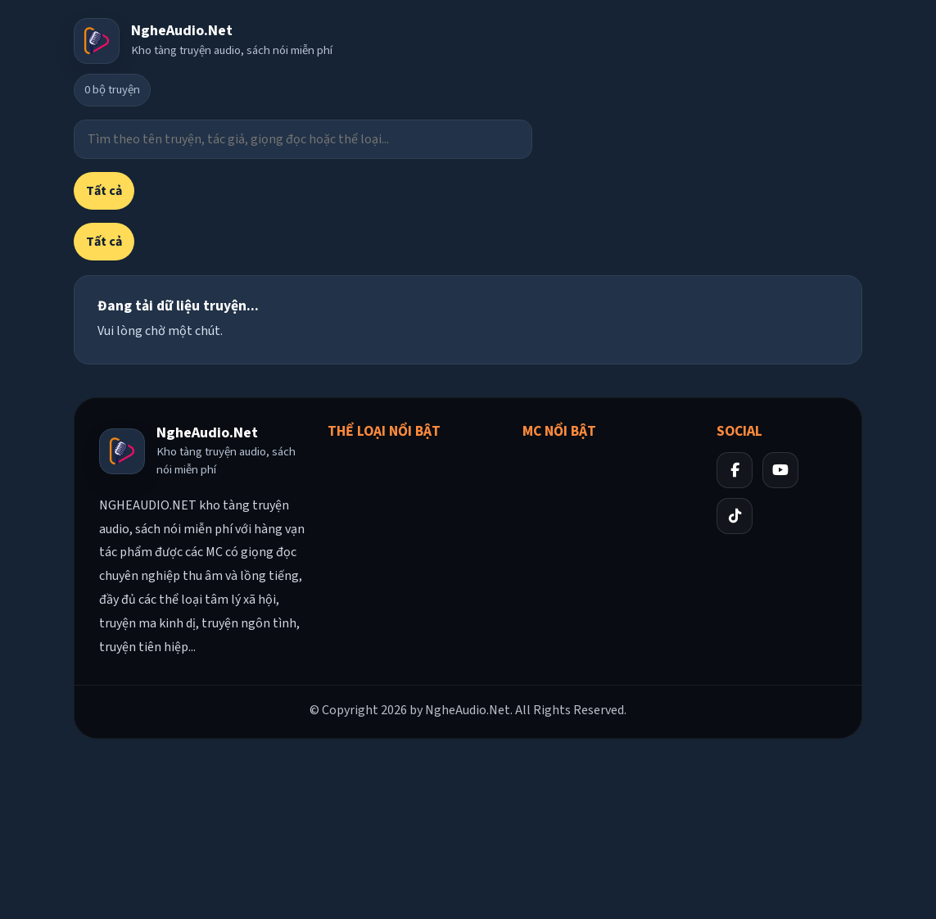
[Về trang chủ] (203, 41)
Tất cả (104, 191)
